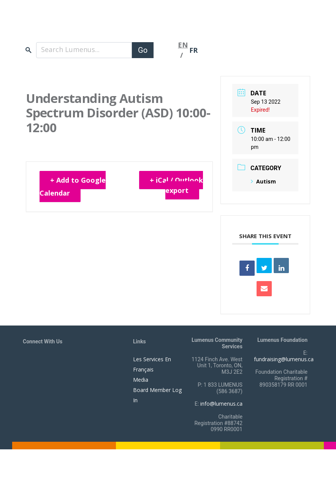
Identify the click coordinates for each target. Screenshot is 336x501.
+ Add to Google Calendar (73, 186)
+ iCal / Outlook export (176, 185)
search (28, 50)
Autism (263, 181)
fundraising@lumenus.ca (284, 359)
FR (193, 50)
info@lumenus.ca (221, 403)
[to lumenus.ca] (103, 26)
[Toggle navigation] (165, 50)
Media (140, 379)
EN (183, 44)
